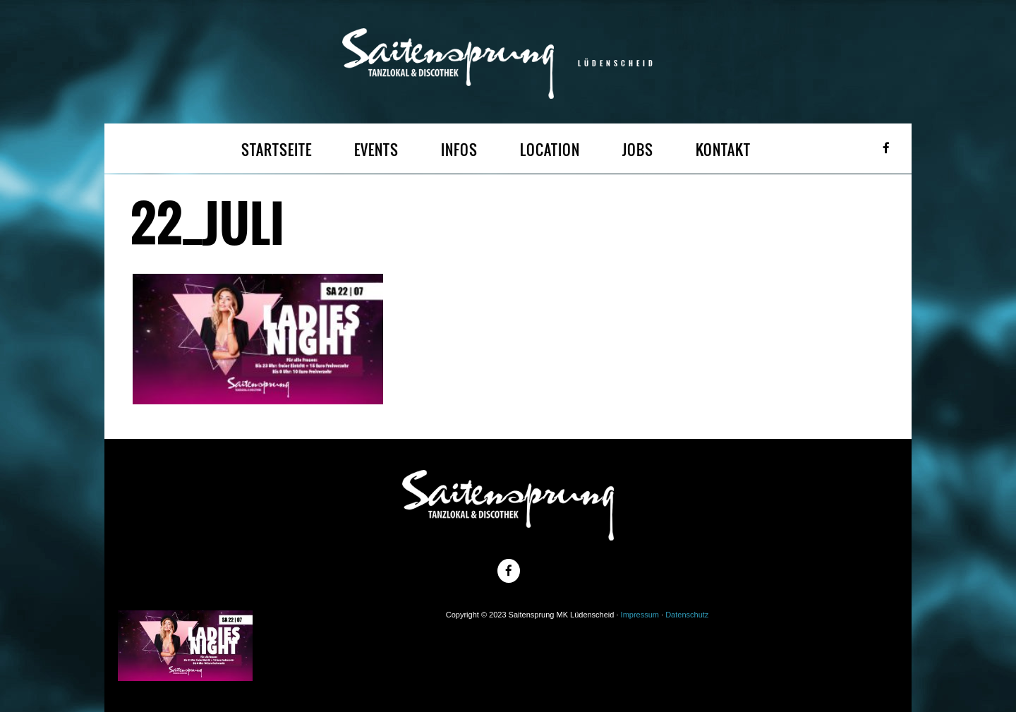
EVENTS (376, 150)
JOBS (637, 150)
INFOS (459, 150)
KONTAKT (723, 150)
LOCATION (550, 150)
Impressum (640, 614)
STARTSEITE (276, 150)
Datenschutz (686, 614)
